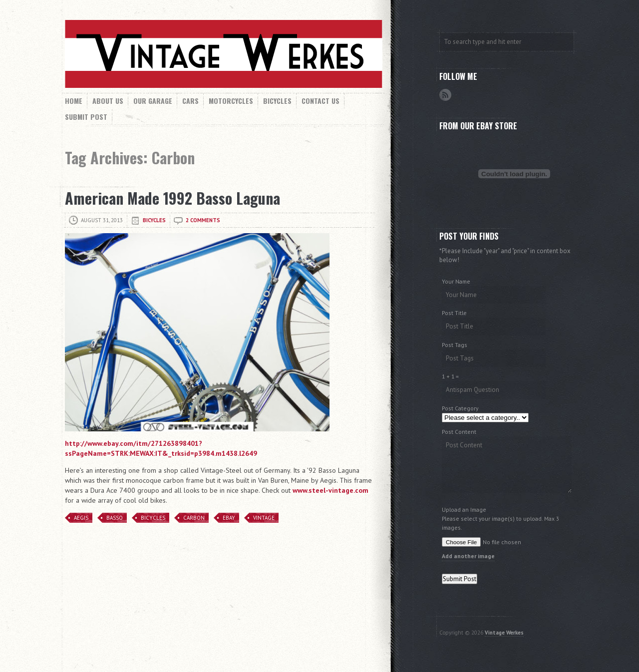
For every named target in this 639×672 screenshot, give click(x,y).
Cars (190, 100)
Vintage (264, 517)
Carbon (194, 517)
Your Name (456, 281)
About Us (107, 100)
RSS (445, 95)
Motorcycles (231, 100)
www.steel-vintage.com (330, 490)
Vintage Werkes (504, 632)
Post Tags (454, 344)
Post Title (454, 313)
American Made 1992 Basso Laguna (172, 198)
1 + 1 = (450, 376)
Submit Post (86, 116)
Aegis (81, 517)
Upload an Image (464, 509)
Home (73, 100)
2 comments (203, 220)
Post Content (459, 431)
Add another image (468, 556)
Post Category (460, 408)
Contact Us (320, 100)
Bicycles (277, 100)
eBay (229, 517)
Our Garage (152, 100)
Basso (114, 517)
